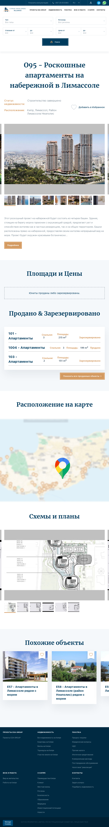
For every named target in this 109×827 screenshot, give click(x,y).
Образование (43, 800)
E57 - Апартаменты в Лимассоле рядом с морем (22, 690)
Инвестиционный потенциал (49, 808)
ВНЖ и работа (79, 10)
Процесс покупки (79, 738)
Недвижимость (55, 10)
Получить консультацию (38, 3)
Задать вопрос (78, 783)
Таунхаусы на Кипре (45, 750)
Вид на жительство (11, 778)
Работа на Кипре (10, 783)
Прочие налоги (78, 750)
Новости (41, 812)
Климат (40, 783)
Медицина (41, 804)
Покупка (68, 10)
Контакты (101, 10)
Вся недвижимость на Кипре (49, 738)
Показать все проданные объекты (81, 376)
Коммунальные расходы (82, 759)
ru (74, 3)
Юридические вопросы (81, 742)
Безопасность (43, 795)
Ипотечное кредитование (82, 755)
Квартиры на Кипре (45, 742)
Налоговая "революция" (82, 767)
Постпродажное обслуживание (85, 763)
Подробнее (13, 245)
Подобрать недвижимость (83, 787)
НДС (74, 746)
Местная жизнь (43, 787)
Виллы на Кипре (44, 746)
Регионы (41, 791)
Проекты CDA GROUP (38, 10)
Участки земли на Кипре (47, 755)
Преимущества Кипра (46, 778)
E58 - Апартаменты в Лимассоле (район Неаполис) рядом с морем (71, 692)
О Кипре (91, 10)
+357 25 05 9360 (61, 3)
